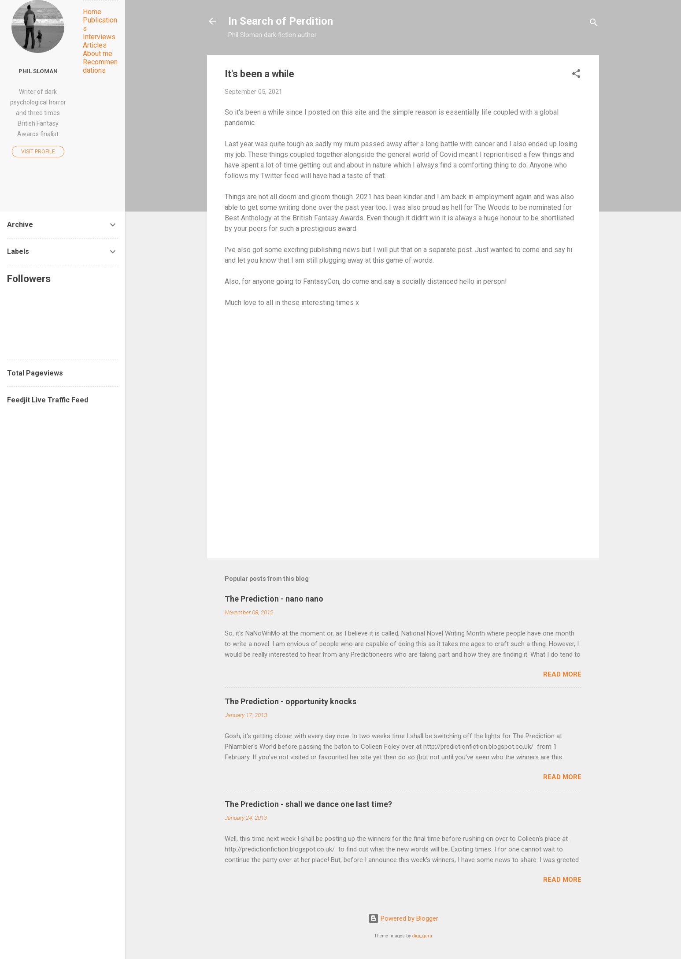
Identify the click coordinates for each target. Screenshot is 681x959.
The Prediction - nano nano (274, 598)
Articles (95, 45)
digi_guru (422, 936)
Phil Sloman (38, 70)
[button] (576, 75)
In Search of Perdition (280, 21)
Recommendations (100, 66)
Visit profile (38, 152)
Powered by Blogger (403, 918)
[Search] (593, 24)
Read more (562, 674)
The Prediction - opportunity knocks (290, 701)
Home (92, 11)
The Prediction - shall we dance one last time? (308, 804)
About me (97, 53)
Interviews (99, 37)
